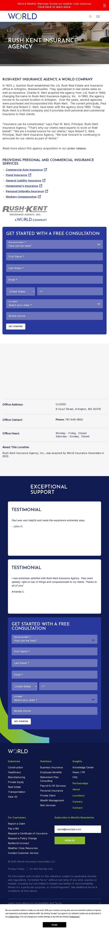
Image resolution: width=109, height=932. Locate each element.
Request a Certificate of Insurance (27, 833)
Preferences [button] (74, 917)
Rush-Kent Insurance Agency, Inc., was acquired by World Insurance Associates (51, 453)
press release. (76, 148)
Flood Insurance (16, 175)
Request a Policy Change (22, 838)
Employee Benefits (51, 772)
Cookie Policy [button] (13, 917)
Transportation (16, 791)
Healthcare (14, 772)
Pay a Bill (13, 828)
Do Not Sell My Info (41, 868)
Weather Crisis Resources (23, 848)
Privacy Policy (16, 868)
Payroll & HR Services (53, 785)
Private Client (47, 795)
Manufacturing (16, 777)
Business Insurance (51, 767)
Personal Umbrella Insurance (25, 191)
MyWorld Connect (18, 843)
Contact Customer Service (23, 853)
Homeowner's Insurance (22, 186)
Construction (15, 767)
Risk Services (48, 805)
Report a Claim (16, 823)
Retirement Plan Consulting (49, 779)
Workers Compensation (21, 196)
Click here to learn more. (54, 6)
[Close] (104, 5)
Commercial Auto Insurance (24, 169)
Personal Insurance (51, 790)
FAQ (75, 777)
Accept (54, 925)
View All (12, 796)
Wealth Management (52, 800)
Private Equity (16, 782)
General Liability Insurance (23, 180)
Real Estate (14, 786)
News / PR (79, 772)
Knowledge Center (83, 767)
